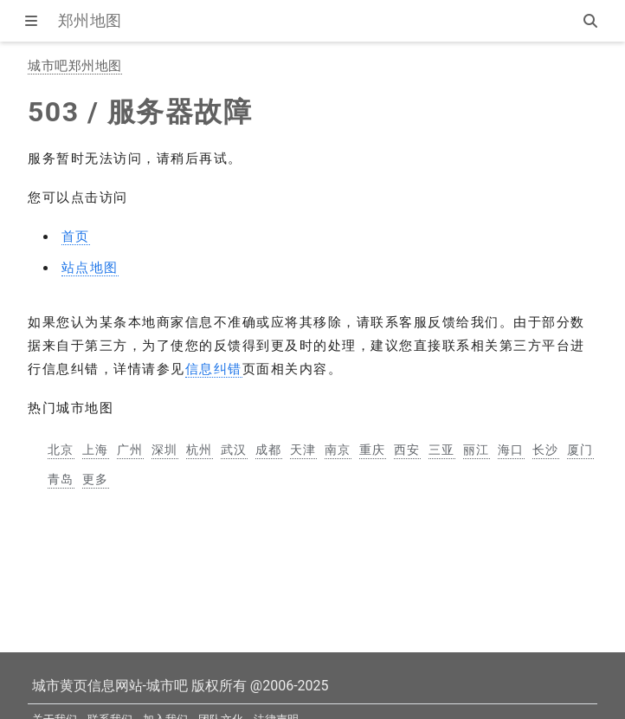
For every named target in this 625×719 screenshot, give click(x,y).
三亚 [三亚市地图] (441, 450)
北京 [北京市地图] (61, 450)
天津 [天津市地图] (303, 450)
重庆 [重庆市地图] (372, 450)
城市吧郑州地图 (75, 66)
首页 (75, 236)
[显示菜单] (33, 20)
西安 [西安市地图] (407, 450)
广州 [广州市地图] (130, 450)
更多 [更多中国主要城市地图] (95, 479)
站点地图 (90, 267)
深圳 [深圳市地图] (164, 450)
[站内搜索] (592, 20)
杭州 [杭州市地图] (199, 450)
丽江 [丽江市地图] (476, 450)
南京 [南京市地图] (338, 450)
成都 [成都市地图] (268, 450)
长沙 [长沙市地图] (545, 450)
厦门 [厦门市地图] (580, 450)
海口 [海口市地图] (511, 450)
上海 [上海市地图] (95, 450)
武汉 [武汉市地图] (234, 450)
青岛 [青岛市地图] (61, 479)
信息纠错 (213, 369)
